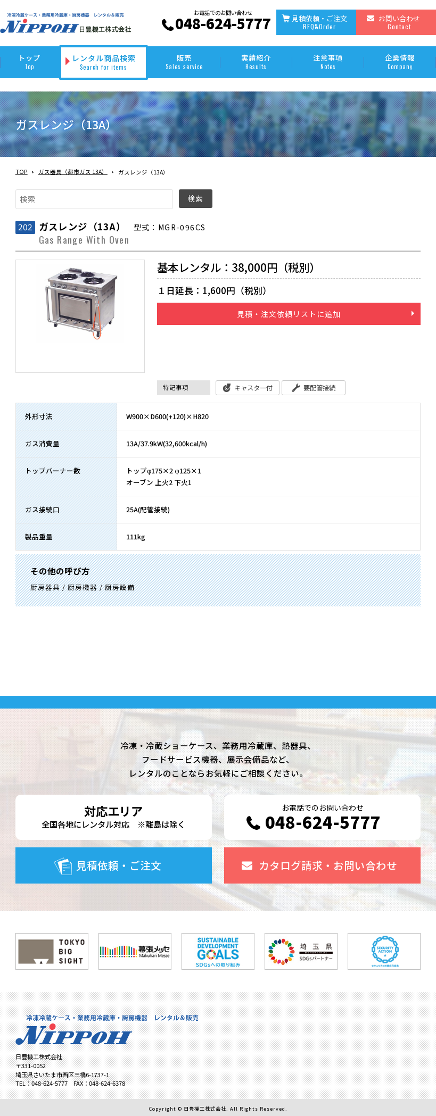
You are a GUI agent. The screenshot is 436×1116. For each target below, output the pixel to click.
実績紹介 (256, 62)
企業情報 (400, 62)
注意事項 (328, 62)
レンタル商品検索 (103, 62)
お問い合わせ (399, 22)
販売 (184, 62)
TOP (21, 172)
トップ (29, 62)
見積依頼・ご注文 (319, 22)
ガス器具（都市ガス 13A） (73, 172)
